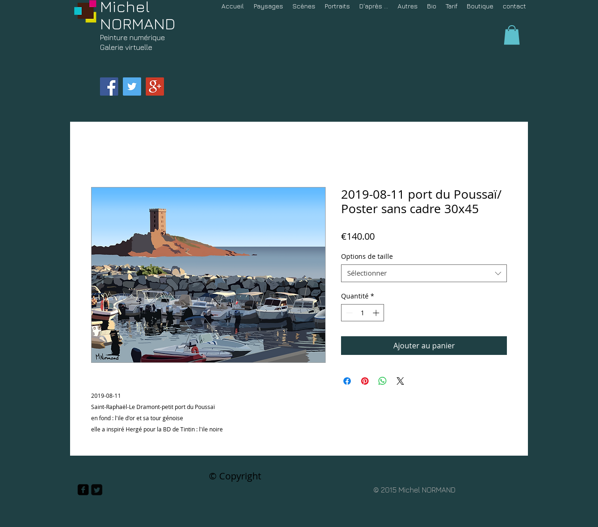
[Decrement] (348, 313)
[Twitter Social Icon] (132, 86)
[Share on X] (400, 381)
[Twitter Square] (96, 489)
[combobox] (424, 273)
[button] (512, 35)
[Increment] (377, 313)
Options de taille (367, 256)
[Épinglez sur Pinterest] (364, 381)
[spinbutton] (362, 313)
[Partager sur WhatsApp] (382, 381)
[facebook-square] (83, 489)
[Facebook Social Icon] (109, 86)
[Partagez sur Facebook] (347, 381)
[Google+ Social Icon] (155, 86)
